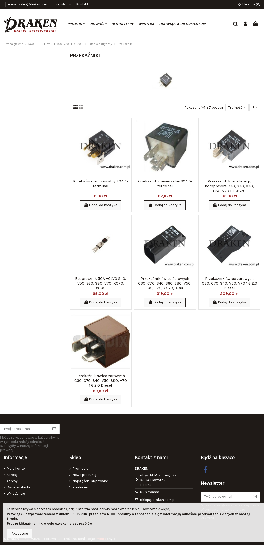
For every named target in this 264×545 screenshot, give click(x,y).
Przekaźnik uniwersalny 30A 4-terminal (100, 183)
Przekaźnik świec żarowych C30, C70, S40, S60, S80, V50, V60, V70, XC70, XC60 (165, 283)
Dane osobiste (18, 487)
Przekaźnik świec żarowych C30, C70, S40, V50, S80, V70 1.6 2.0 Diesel (100, 380)
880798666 (149, 492)
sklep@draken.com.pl (157, 500)
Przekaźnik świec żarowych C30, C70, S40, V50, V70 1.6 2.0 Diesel (229, 283)
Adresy (12, 475)
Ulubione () (248, 4)
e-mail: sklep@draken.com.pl (29, 4)
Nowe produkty (84, 475)
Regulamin (64, 4)
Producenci (81, 487)
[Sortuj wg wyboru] (236, 107)
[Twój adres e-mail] (24, 429)
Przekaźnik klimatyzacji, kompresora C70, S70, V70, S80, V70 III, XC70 (229, 186)
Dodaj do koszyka (100, 205)
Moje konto (16, 468)
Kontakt (82, 4)
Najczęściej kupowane (90, 481)
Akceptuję (20, 533)
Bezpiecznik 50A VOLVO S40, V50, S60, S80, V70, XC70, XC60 (100, 283)
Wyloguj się (16, 493)
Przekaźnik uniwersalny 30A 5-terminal (164, 183)
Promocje (80, 468)
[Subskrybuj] (54, 429)
